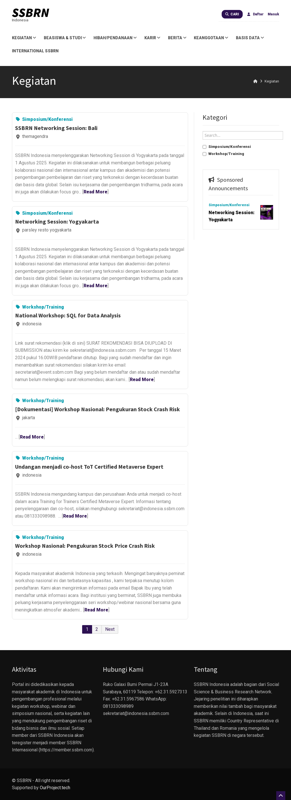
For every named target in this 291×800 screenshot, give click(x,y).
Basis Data (250, 38)
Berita (177, 38)
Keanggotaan (211, 38)
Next (110, 629)
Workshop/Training (223, 154)
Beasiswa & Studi (65, 38)
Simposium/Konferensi (227, 146)
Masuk (273, 14)
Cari (232, 14)
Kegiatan (24, 38)
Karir (152, 38)
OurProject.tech (55, 787)
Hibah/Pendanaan (115, 38)
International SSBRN (35, 51)
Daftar (255, 14)
